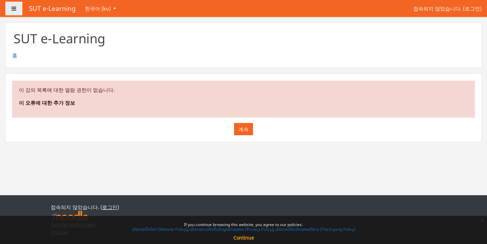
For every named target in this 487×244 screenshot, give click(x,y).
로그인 (472, 8)
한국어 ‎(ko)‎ (98, 8)
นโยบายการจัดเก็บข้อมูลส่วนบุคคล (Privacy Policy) (231, 229)
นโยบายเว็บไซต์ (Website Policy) (159, 229)
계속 (243, 129)
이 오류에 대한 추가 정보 (47, 102)
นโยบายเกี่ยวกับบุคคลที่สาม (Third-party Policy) (315, 229)
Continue (243, 238)
